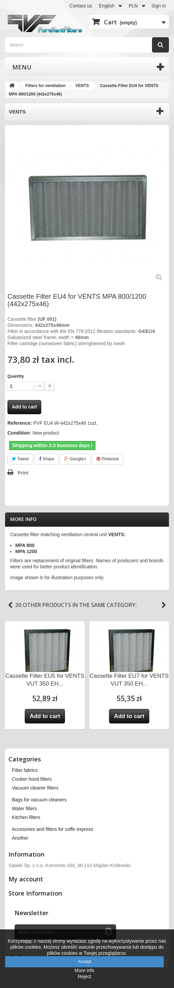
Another (20, 838)
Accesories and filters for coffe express (52, 829)
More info (23, 519)
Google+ (75, 458)
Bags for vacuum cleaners (39, 799)
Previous (10, 605)
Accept (84, 961)
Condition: (19, 433)
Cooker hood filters (32, 779)
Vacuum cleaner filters (35, 788)
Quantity (15, 376)
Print (23, 473)
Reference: (19, 423)
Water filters (24, 808)
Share (46, 458)
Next (163, 605)
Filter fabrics (25, 770)
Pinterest (107, 458)
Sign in (158, 5)
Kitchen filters (26, 817)
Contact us (80, 5)
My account (25, 879)
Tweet (20, 458)
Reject (84, 976)
